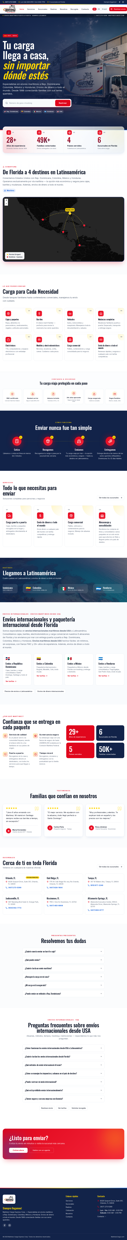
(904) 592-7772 (13, 908)
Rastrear (63, 103)
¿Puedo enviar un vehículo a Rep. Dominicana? (63, 993)
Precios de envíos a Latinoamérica (18, 691)
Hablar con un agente (41, 1150)
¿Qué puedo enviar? (63, 959)
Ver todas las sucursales (110, 498)
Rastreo (54, 9)
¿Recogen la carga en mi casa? (63, 976)
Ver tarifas (62, 1108)
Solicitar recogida (79, 1108)
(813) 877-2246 (95, 885)
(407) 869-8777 (96, 910)
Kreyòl (104, 9)
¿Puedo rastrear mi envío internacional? (63, 1081)
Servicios (31, 9)
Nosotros (63, 9)
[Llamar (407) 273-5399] (9, 2)
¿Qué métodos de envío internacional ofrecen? (63, 1064)
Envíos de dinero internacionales (51, 691)
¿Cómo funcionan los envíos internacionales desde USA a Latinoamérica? (63, 1048)
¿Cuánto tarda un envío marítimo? (63, 968)
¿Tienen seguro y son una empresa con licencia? (63, 1098)
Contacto (85, 9)
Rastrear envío (118, 9)
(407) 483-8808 (55, 906)
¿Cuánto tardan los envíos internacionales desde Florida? (63, 1056)
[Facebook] (119, 2)
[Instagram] (123, 2)
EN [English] (99, 9)
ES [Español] (94, 9)
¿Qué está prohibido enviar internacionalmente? (63, 1090)
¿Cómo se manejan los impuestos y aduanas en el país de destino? (63, 1073)
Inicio (22, 9)
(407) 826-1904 (54, 888)
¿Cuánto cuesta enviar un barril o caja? (63, 951)
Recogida (74, 9)
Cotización (70, 1210)
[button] (6, 200)
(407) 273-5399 (13, 888)
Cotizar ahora (18, 1150)
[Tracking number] (29, 103)
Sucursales (42, 9)
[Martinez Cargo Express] (9, 9)
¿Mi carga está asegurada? (63, 985)
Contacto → (101, 1216)
